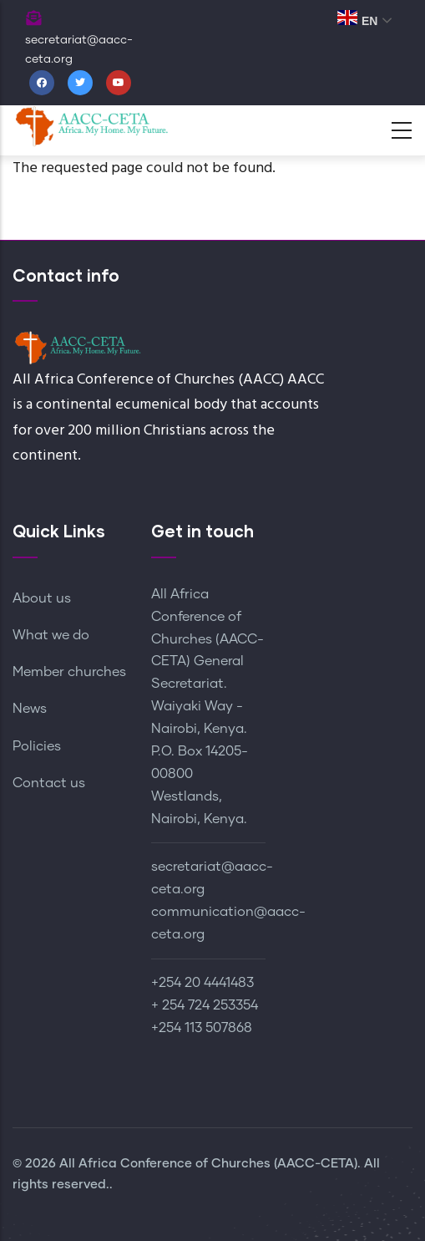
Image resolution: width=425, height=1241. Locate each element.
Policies (37, 746)
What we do (51, 635)
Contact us (49, 783)
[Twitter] (80, 83)
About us (42, 598)
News (30, 708)
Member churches (69, 672)
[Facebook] (41, 83)
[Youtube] (118, 83)
